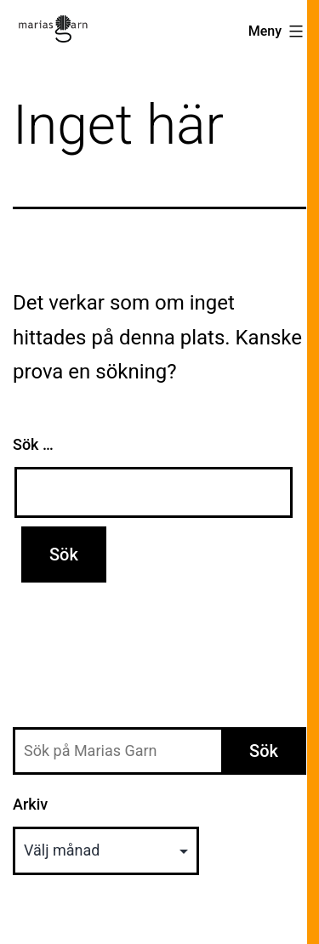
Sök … (33, 444)
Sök (263, 751)
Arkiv (30, 804)
